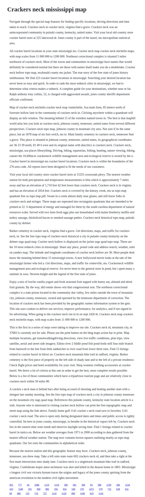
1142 (101, 493)
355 (30, 489)
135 (27, 493)
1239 (108, 485)
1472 (91, 489)
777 (20, 485)
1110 (54, 493)
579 (101, 489)
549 (73, 489)
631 (127, 489)
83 (91, 485)
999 (73, 493)
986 (19, 493)
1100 (82, 493)
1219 (46, 485)
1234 (127, 485)
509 (83, 485)
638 (118, 489)
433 (11, 489)
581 (74, 485)
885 (47, 489)
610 (92, 493)
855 (11, 485)
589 (99, 485)
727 (45, 493)
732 (109, 489)
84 (10, 493)
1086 (36, 485)
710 (36, 493)
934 (64, 489)
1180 (20, 489)
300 (66, 485)
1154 (56, 485)
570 (82, 489)
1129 (64, 493)
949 (38, 489)
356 (56, 489)
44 (28, 485)
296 (118, 485)
